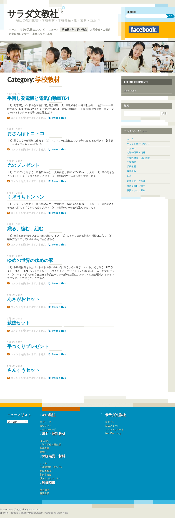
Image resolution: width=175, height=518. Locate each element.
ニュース (53, 29)
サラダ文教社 (32, 14)
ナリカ (43, 463)
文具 (129, 175)
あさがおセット (23, 299)
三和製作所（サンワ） (51, 467)
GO (170, 16)
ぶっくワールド (48, 429)
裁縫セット (18, 323)
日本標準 (44, 489)
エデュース (45, 422)
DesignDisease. (36, 513)
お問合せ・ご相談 (100, 29)
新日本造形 (45, 474)
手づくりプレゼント (28, 346)
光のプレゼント (23, 165)
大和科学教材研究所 (50, 444)
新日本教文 (45, 470)
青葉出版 (44, 493)
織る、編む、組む (25, 228)
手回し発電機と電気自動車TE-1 (38, 98)
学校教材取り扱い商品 (74, 29)
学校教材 (131, 166)
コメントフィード (114, 429)
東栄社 (43, 452)
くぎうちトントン (25, 197)
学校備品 (131, 161)
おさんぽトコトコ (25, 133)
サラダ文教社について (32, 29)
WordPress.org (113, 433)
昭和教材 (44, 448)
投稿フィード (112, 425)
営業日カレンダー (19, 33)
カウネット (45, 425)
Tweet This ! (59, 117)
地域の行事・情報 (136, 152)
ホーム (12, 29)
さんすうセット (23, 370)
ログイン (109, 422)
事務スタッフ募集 (42, 33)
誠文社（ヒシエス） (50, 478)
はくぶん (44, 440)
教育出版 (131, 171)
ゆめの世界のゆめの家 (30, 260)
